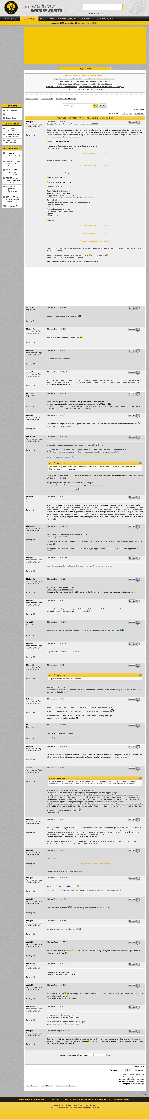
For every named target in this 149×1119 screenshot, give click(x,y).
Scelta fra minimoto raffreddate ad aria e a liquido (77, 84)
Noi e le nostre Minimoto (66, 99)
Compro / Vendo (105, 18)
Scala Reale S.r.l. (63, 1107)
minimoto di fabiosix (104, 84)
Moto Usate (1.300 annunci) (12, 129)
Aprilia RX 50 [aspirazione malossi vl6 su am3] (11, 189)
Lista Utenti (10, 114)
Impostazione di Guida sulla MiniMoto (68, 79)
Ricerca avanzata (96, 13)
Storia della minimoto (68, 81)
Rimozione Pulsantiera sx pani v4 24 (13, 155)
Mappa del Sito (58, 1105)
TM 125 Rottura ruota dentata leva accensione (13, 180)
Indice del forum (32, 99)
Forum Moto (29, 18)
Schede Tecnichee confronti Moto (12, 135)
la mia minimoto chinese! (93, 89)
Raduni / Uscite (86, 18)
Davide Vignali (77, 1107)
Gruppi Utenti (11, 118)
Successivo (139, 113)
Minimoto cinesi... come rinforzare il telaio (99, 79)
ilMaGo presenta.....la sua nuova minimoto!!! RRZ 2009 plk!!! (101, 87)
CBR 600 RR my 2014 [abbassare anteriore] (12, 199)
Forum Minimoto (47, 99)
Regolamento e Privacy (74, 1105)
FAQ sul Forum (11, 110)
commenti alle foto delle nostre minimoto (61, 87)
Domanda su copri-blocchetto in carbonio (13, 163)
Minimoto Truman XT (75, 89)
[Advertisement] (85, 45)
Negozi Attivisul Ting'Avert (11, 141)
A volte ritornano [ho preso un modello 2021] (12, 172)
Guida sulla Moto (67, 18)
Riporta (132, 122)
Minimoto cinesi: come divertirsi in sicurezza (93, 81)
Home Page (10, 18)
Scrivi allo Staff (90, 1105)
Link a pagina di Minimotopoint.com (60, 589)
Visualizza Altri (13, 206)
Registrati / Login (48, 18)
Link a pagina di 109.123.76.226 (99, 404)
